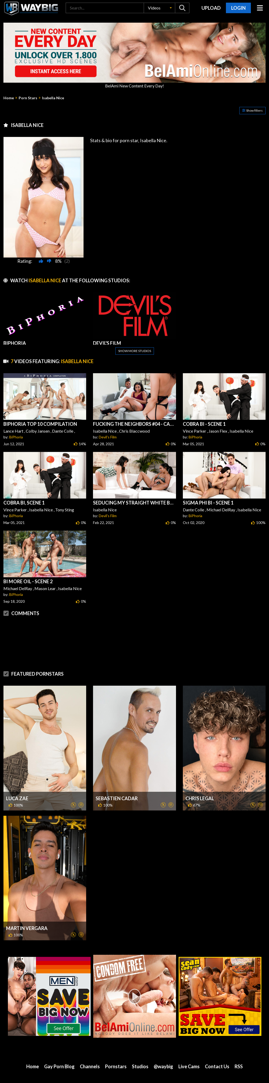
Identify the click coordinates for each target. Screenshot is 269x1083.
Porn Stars (28, 98)
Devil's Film (108, 437)
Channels (90, 1066)
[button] (159, 8)
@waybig (163, 1066)
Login (238, 8)
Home (8, 98)
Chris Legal (199, 798)
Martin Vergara (27, 928)
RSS (239, 1066)
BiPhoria (16, 437)
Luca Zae (17, 798)
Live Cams (189, 1066)
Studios (140, 1066)
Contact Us (217, 1066)
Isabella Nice (53, 98)
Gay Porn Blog (59, 1066)
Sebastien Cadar (117, 798)
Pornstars (116, 1066)
